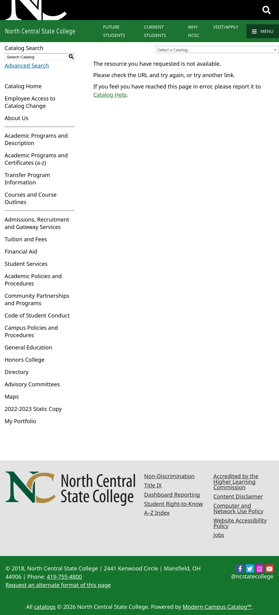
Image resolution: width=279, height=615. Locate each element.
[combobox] (217, 49)
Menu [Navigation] (262, 31)
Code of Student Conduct (37, 315)
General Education (28, 347)
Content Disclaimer (238, 496)
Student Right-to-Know (173, 503)
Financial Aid (21, 251)
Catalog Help (110, 94)
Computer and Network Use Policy (238, 508)
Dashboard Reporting (172, 494)
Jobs (218, 534)
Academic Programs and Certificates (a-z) (36, 159)
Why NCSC (193, 31)
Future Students (114, 31)
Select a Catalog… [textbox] (174, 50)
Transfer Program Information (27, 178)
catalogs (45, 606)
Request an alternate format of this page (58, 585)
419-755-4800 (64, 576)
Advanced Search (27, 65)
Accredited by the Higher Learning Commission (235, 481)
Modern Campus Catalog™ (217, 606)
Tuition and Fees (26, 239)
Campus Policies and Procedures (31, 331)
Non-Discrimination (169, 476)
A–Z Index (157, 512)
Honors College (25, 359)
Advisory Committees (32, 384)
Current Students (155, 31)
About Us (17, 118)
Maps (12, 396)
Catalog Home (23, 86)
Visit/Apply (225, 27)
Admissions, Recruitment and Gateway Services (37, 223)
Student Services (26, 263)
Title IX (153, 485)
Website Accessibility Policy (240, 523)
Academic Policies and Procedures (33, 279)
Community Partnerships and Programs (37, 299)
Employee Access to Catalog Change (30, 102)
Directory (17, 372)
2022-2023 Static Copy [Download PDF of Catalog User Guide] (33, 408)
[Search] (266, 10)
